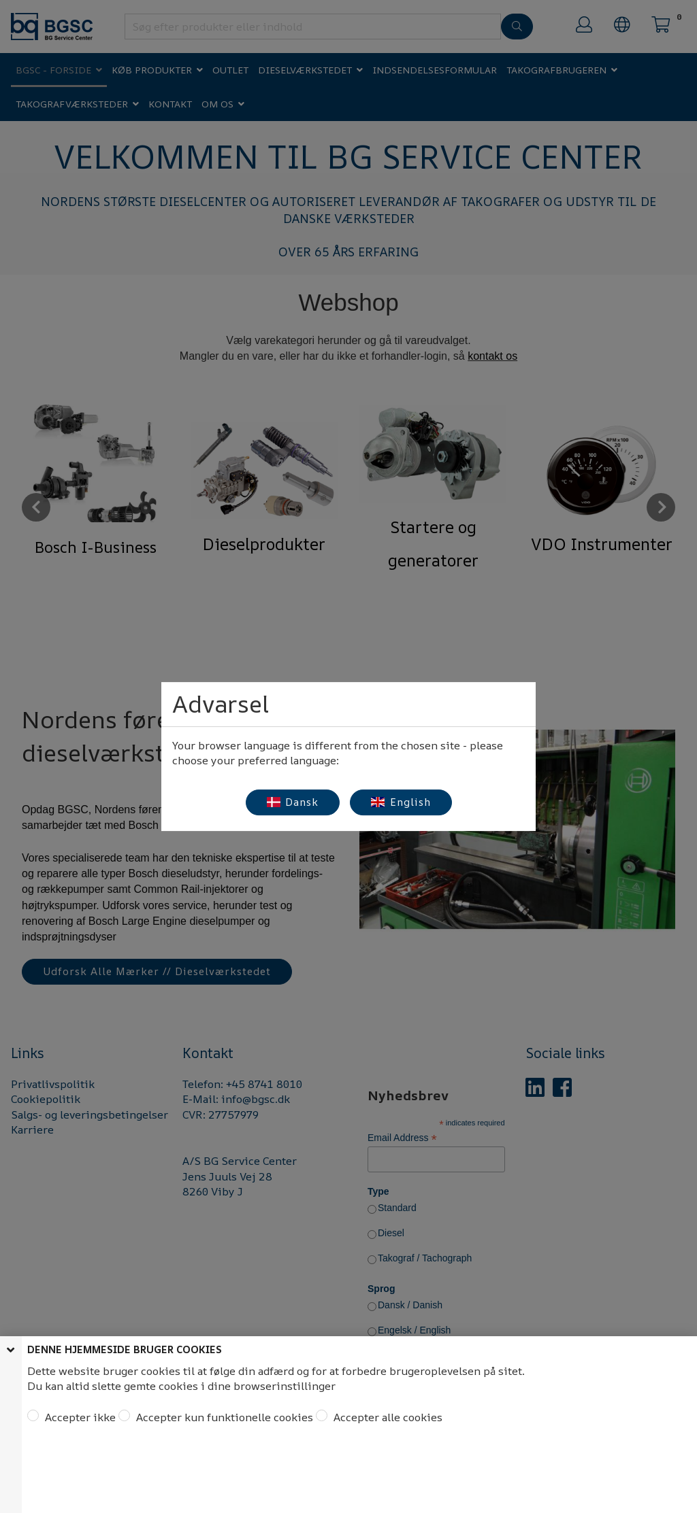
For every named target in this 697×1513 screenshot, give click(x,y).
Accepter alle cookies (386, 1417)
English (401, 802)
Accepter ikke (79, 1417)
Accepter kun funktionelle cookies (223, 1417)
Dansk (293, 802)
